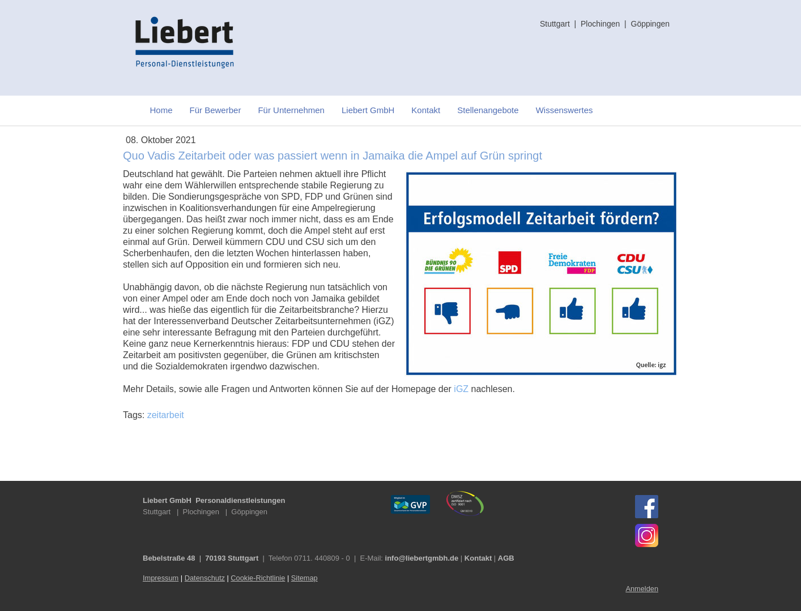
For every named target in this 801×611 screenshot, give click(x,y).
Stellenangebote (487, 110)
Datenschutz (205, 578)
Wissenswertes (564, 110)
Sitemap (304, 578)
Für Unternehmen (291, 110)
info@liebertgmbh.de (422, 558)
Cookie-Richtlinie (258, 578)
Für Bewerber (215, 110)
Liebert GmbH (368, 110)
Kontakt (425, 110)
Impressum (160, 578)
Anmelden (641, 588)
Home (161, 110)
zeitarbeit (165, 415)
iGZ (461, 389)
